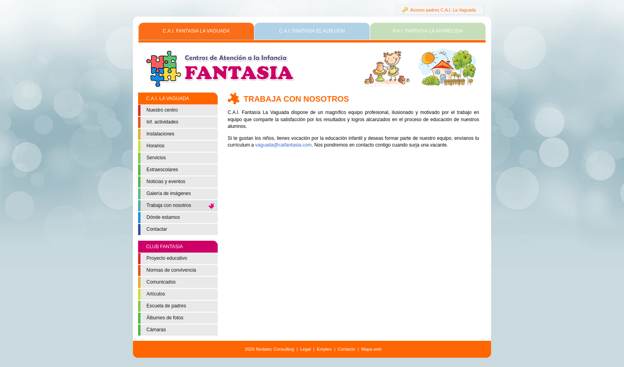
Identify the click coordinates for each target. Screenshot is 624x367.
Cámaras (156, 329)
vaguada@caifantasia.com (283, 145)
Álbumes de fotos (164, 318)
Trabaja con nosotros (168, 205)
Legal (305, 349)
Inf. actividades (162, 122)
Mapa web (371, 349)
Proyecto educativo (166, 258)
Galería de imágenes (168, 193)
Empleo (324, 349)
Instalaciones (160, 134)
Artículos (155, 294)
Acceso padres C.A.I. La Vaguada (439, 9)
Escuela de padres (166, 306)
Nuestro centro (162, 110)
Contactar (156, 229)
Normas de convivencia (171, 270)
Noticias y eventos (165, 181)
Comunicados (161, 282)
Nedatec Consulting (275, 349)
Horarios (155, 146)
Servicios (156, 157)
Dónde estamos (163, 217)
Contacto (346, 349)
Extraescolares (162, 169)
